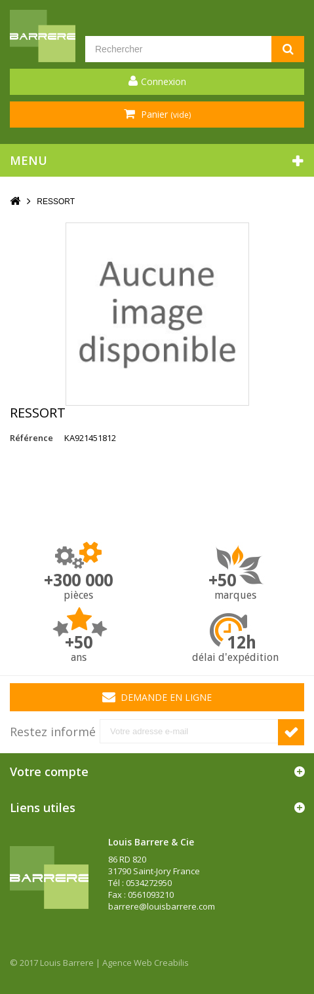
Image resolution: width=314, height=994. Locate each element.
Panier (164, 114)
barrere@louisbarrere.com (161, 906)
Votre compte (49, 771)
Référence (31, 438)
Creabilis (171, 962)
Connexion (163, 81)
